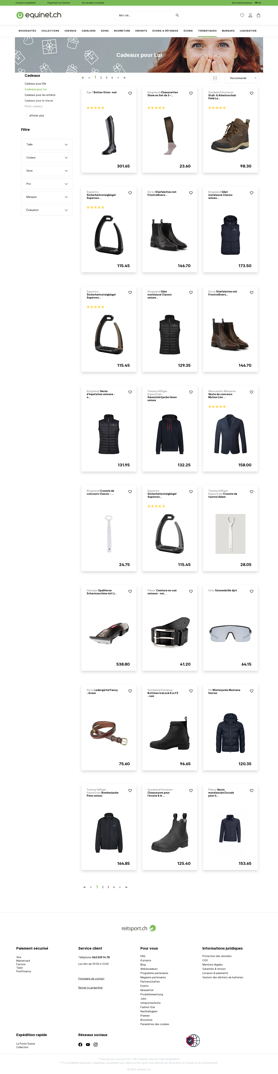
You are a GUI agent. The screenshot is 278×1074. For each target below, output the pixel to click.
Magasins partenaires (153, 977)
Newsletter (147, 990)
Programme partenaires (154, 973)
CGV (205, 960)
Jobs (143, 998)
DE (259, 2)
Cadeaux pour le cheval (39, 100)
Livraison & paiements (215, 973)
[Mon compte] (250, 15)
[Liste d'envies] (242, 15)
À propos (145, 960)
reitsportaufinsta (150, 1002)
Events (144, 985)
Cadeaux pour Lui (36, 89)
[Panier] (257, 15)
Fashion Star (147, 1007)
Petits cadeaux (34, 106)
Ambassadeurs (149, 968)
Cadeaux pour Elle (35, 83)
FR (256, 2)
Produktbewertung (151, 994)
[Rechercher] (179, 15)
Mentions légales (212, 964)
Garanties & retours (214, 968)
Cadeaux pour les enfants (40, 94)
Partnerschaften (150, 981)
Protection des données (217, 956)
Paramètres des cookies (154, 1024)
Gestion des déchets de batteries (222, 977)
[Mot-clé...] (143, 15)
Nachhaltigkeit (148, 1011)
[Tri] (242, 78)
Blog (143, 964)
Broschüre (146, 1019)
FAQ (142, 956)
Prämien (145, 1015)
